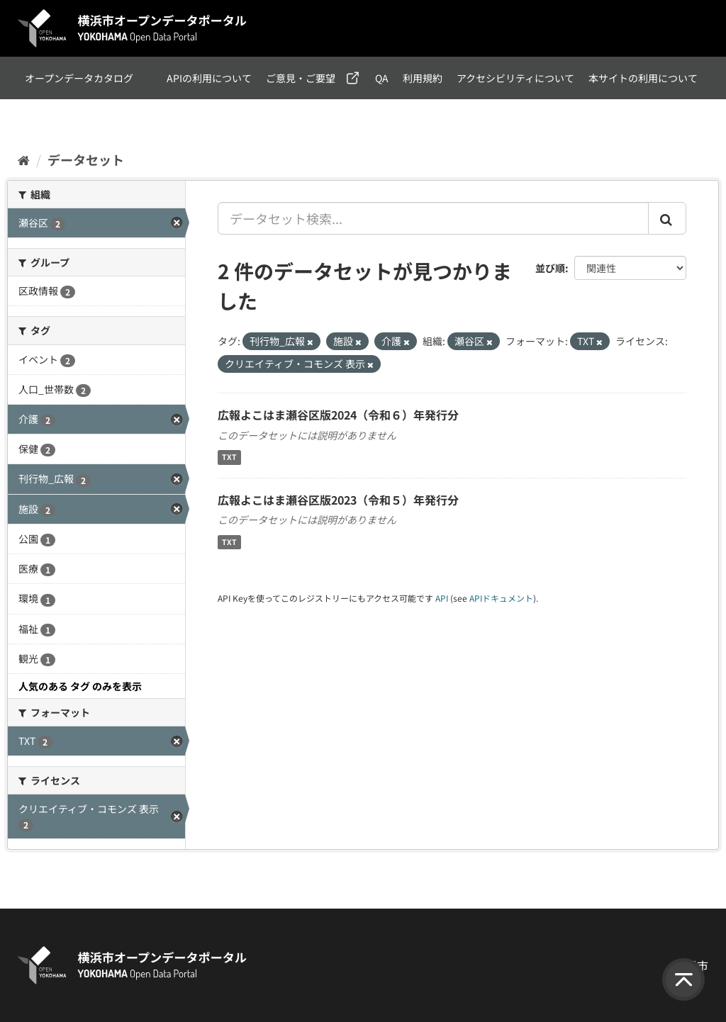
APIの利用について (209, 78)
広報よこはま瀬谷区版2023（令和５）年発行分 (338, 499)
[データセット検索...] (433, 218)
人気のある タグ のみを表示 (80, 686)
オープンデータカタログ (79, 78)
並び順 (550, 268)
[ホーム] (24, 159)
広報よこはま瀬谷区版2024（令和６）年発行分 (338, 414)
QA (382, 78)
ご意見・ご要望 (300, 78)
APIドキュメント (501, 598)
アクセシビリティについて (515, 78)
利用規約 (422, 78)
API (441, 598)
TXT (229, 457)
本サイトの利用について (643, 78)
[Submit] (667, 218)
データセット (86, 159)
